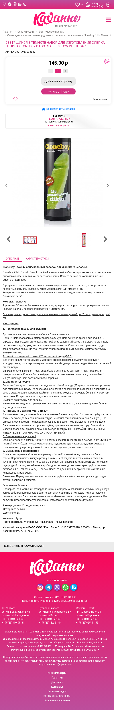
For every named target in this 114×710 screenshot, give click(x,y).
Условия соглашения (57, 700)
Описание (12, 258)
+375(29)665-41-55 (87, 622)
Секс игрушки (25, 31)
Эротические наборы (51, 31)
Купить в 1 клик (58, 91)
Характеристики (37, 258)
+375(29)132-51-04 (50, 622)
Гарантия (57, 677)
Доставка (57, 682)
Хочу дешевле (100, 99)
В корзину (58, 81)
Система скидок (57, 691)
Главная (7, 31)
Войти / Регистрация (58, 125)
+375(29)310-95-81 (13, 622)
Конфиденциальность (57, 695)
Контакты (57, 686)
